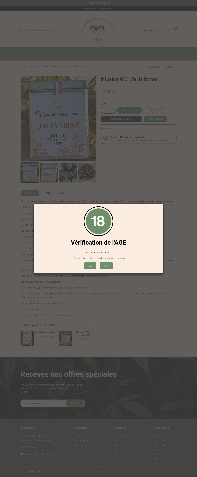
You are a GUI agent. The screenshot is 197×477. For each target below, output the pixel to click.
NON (106, 265)
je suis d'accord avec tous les (98, 258)
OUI (90, 265)
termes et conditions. (115, 258)
